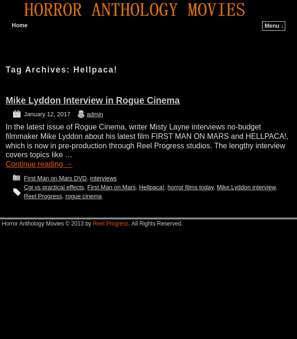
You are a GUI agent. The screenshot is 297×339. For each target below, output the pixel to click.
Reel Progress (43, 196)
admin (95, 114)
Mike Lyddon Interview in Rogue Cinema (93, 100)
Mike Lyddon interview (246, 187)
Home (19, 25)
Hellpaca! (151, 187)
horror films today (190, 187)
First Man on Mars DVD (55, 178)
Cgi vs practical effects (54, 187)
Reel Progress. (111, 223)
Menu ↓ (274, 26)
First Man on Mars (111, 187)
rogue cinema (84, 196)
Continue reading (39, 164)
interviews (103, 178)
